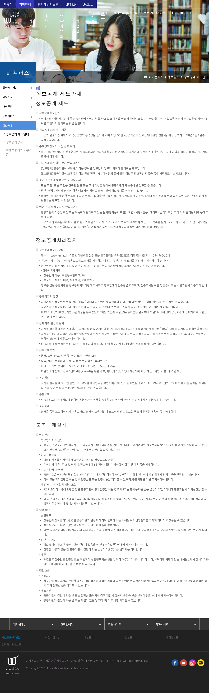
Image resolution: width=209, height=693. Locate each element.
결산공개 (130, 637)
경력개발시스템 (48, 4)
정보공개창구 (13, 142)
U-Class (88, 4)
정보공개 (18, 126)
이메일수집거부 (51, 637)
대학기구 (46, 19)
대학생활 (77, 19)
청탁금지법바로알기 (13, 644)
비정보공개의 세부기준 (17, 152)
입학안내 (25, 4)
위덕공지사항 (18, 88)
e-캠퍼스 (93, 19)
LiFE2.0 (70, 4)
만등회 (7, 4)
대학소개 (30, 19)
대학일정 (18, 107)
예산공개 (89, 637)
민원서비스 (18, 116)
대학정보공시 (173, 637)
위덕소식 (18, 97)
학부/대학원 (62, 19)
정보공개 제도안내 (16, 134)
